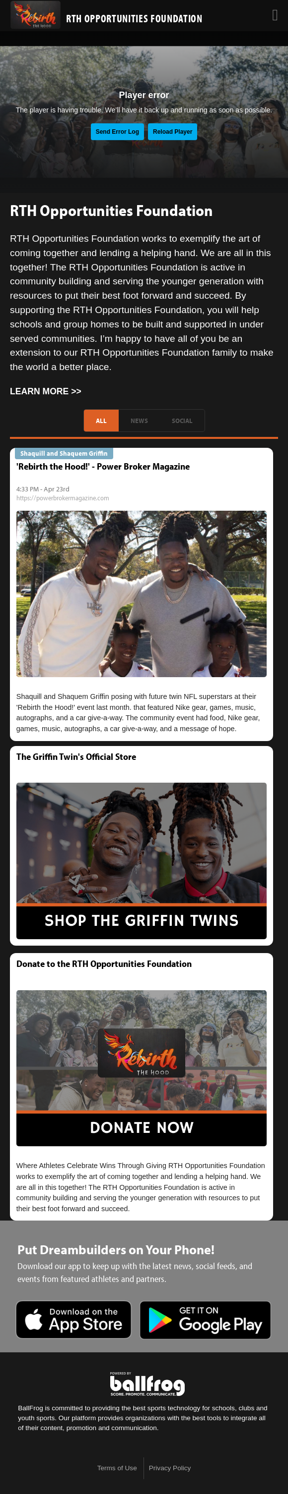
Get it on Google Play (205, 1321)
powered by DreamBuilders (147, 1384)
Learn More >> (45, 391)
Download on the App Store (73, 1321)
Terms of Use (117, 1468)
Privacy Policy (170, 1468)
